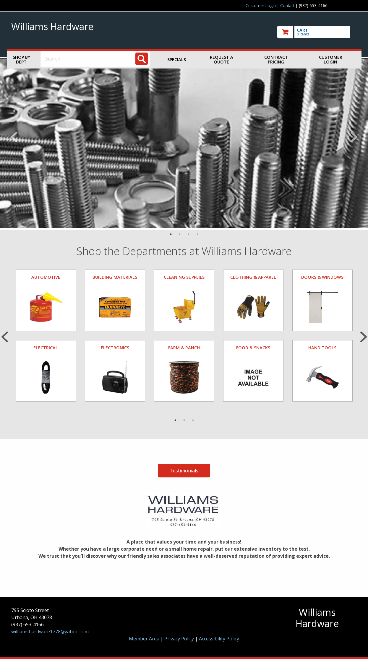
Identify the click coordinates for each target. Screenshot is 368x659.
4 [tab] (197, 234)
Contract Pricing (276, 59)
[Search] (141, 59)
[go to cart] (317, 32)
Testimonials (184, 470)
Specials (176, 59)
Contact (287, 5)
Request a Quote (221, 59)
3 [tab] (189, 234)
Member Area (144, 638)
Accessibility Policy (219, 638)
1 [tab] (171, 234)
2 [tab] (180, 234)
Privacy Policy (179, 638)
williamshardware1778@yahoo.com (50, 631)
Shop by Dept (21, 59)
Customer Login (261, 5)
